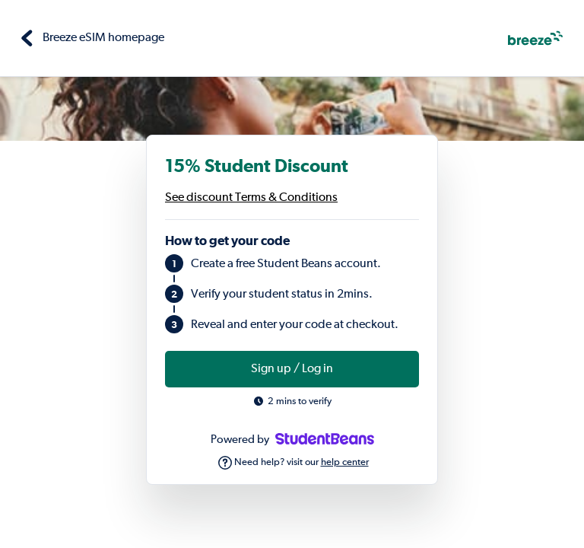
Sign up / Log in (292, 369)
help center (345, 462)
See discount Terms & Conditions (251, 198)
